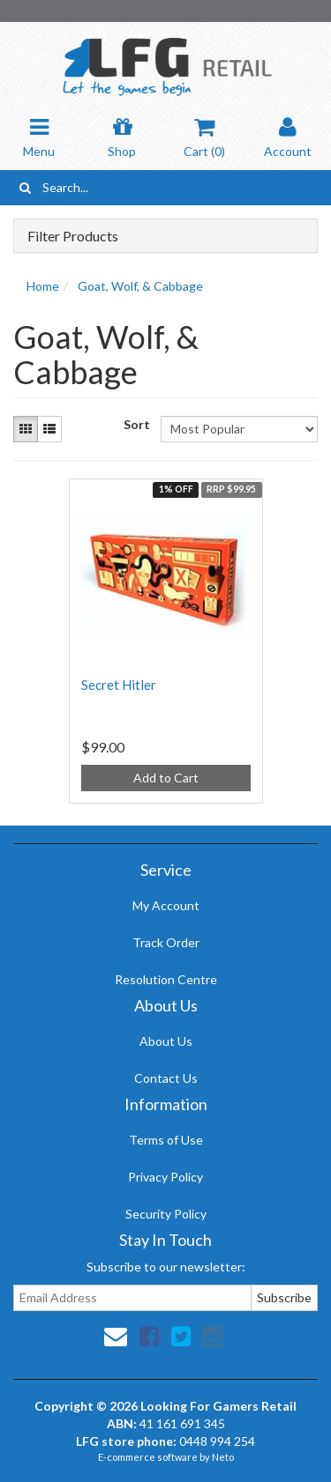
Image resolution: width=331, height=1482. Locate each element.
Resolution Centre (166, 979)
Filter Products (72, 236)
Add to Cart (166, 777)
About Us (165, 1041)
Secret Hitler (118, 685)
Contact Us (166, 1078)
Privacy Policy (165, 1176)
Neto (223, 1457)
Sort (135, 424)
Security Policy (166, 1213)
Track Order (165, 942)
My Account (165, 905)
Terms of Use (166, 1139)
